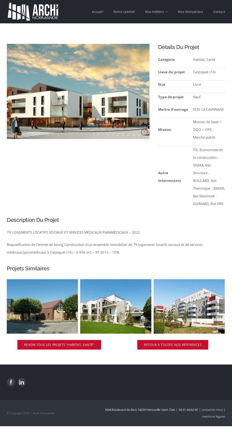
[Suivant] (222, 306)
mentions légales (213, 416)
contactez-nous (212, 410)
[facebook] (11, 382)
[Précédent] (9, 306)
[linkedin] (21, 382)
